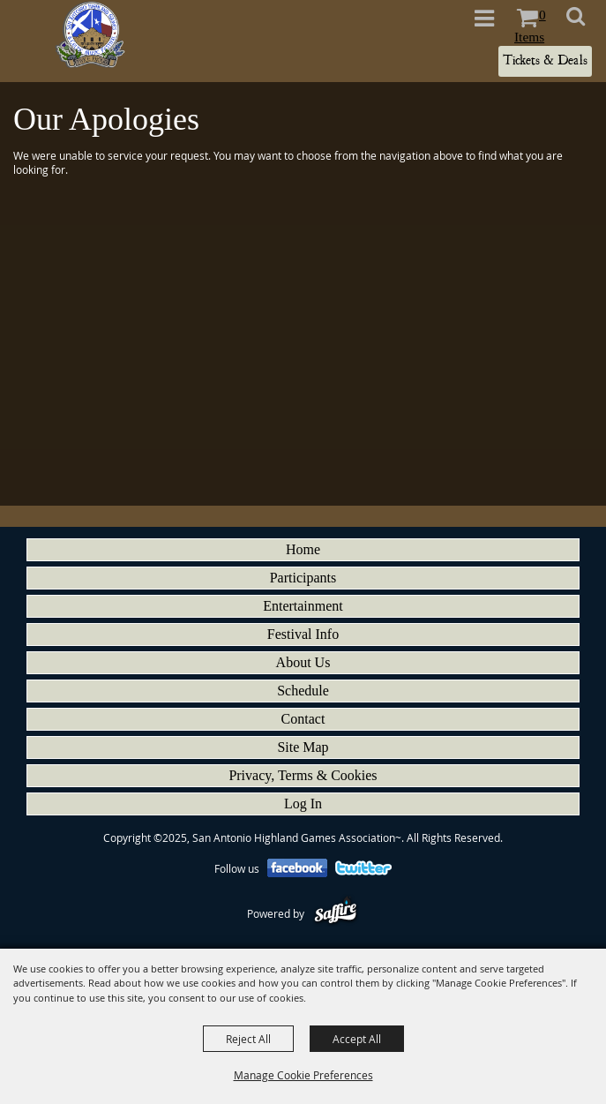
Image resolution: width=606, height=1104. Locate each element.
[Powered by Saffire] (335, 913)
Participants (303, 577)
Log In (303, 803)
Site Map (302, 747)
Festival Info (303, 634)
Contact (303, 718)
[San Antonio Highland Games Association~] (90, 34)
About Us (303, 662)
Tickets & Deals (545, 61)
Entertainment (303, 605)
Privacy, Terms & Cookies (302, 775)
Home (303, 549)
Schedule (303, 690)
